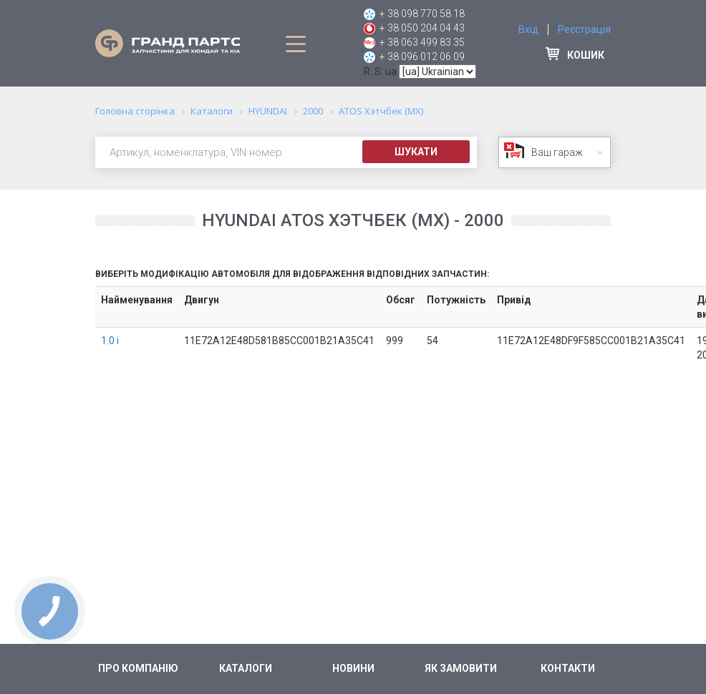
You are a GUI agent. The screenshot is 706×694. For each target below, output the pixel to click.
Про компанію (138, 668)
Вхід (528, 29)
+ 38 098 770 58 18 (422, 13)
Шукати (416, 151)
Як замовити (461, 668)
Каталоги (245, 668)
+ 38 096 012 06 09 (422, 56)
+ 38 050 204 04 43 (422, 28)
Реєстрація (584, 29)
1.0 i (110, 340)
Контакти (568, 668)
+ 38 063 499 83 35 (422, 42)
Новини (353, 668)
